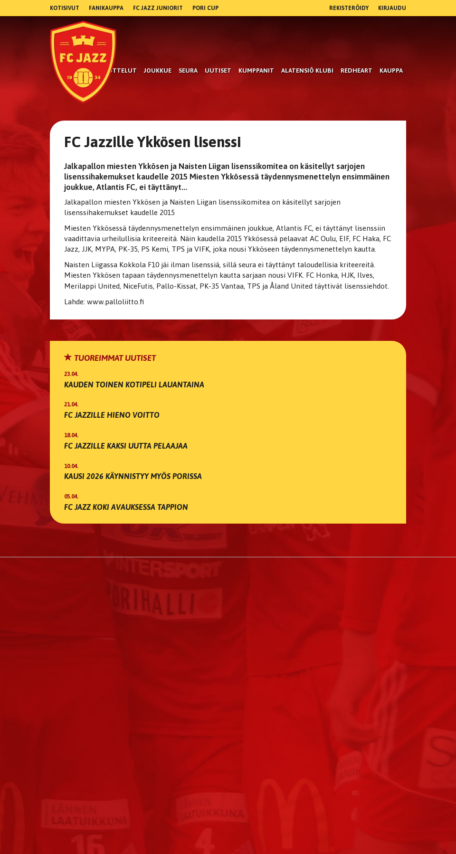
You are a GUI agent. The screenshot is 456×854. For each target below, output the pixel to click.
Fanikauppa (106, 8)
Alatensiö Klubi (307, 70)
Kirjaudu (392, 8)
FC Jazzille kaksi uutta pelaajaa (126, 445)
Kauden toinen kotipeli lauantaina (134, 384)
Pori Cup (205, 8)
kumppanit (256, 70)
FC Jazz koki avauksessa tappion (126, 507)
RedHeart (356, 70)
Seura (188, 70)
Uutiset (218, 70)
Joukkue (157, 70)
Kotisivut (64, 8)
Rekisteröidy (349, 8)
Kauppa (391, 70)
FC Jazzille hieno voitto (112, 415)
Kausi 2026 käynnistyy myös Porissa (133, 476)
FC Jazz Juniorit (158, 8)
